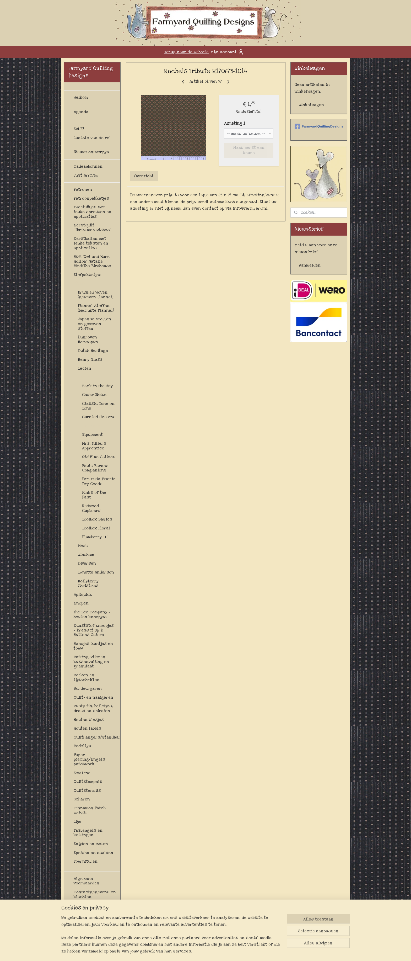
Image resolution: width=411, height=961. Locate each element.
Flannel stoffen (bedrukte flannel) (96, 308)
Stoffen (81, 283)
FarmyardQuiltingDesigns (319, 126)
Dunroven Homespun (88, 339)
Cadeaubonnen (88, 166)
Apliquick (83, 594)
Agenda (81, 111)
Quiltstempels (88, 781)
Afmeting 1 (234, 123)
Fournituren (86, 861)
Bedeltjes (83, 745)
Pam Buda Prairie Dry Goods (98, 481)
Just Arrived (86, 175)
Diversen (91, 425)
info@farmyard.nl (250, 208)
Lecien (84, 368)
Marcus (85, 377)
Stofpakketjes (87, 274)
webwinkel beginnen (225, 951)
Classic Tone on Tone (98, 406)
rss (208, 951)
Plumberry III (95, 537)
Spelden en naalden (93, 852)
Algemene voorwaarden (86, 881)
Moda (83, 545)
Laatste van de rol (92, 137)
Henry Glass (90, 359)
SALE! (79, 128)
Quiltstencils (87, 790)
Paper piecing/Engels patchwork (89, 759)
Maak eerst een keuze (248, 150)
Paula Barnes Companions (95, 468)
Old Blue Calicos (98, 456)
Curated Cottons (99, 417)
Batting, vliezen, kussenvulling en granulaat (91, 661)
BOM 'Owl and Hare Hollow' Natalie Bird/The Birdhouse (92, 261)
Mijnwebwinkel (265, 951)
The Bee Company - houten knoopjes (92, 614)
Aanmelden (310, 265)
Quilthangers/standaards (97, 737)
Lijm (77, 821)
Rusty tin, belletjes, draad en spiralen (93, 708)
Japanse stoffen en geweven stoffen (94, 323)
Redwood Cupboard (91, 508)
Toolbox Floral (96, 528)
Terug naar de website (186, 52)
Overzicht (144, 176)
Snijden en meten (91, 843)
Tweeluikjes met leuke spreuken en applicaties (92, 211)
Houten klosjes (89, 719)
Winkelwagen (311, 104)
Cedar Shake (94, 394)
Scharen (82, 799)
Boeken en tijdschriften (87, 677)
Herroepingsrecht (92, 905)
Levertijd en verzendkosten (89, 917)
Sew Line (82, 773)
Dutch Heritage (93, 350)
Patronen (83, 189)
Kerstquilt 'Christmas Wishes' (92, 227)
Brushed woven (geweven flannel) (95, 295)
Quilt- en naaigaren (93, 697)
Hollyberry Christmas (88, 583)
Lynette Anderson (96, 572)
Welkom (81, 97)
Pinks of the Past (94, 495)
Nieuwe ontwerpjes (92, 152)
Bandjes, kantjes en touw (93, 646)
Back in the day (97, 386)
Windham (86, 554)
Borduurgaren (88, 688)
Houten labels (87, 728)
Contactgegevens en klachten (95, 894)
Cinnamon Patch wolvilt (90, 810)
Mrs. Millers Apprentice (94, 446)
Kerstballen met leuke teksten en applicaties (91, 243)
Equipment (92, 434)
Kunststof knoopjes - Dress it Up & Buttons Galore (94, 630)
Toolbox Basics (97, 519)
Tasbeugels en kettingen (88, 833)
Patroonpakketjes (91, 198)
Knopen (81, 603)
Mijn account (227, 52)
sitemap (198, 951)
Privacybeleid (87, 927)
